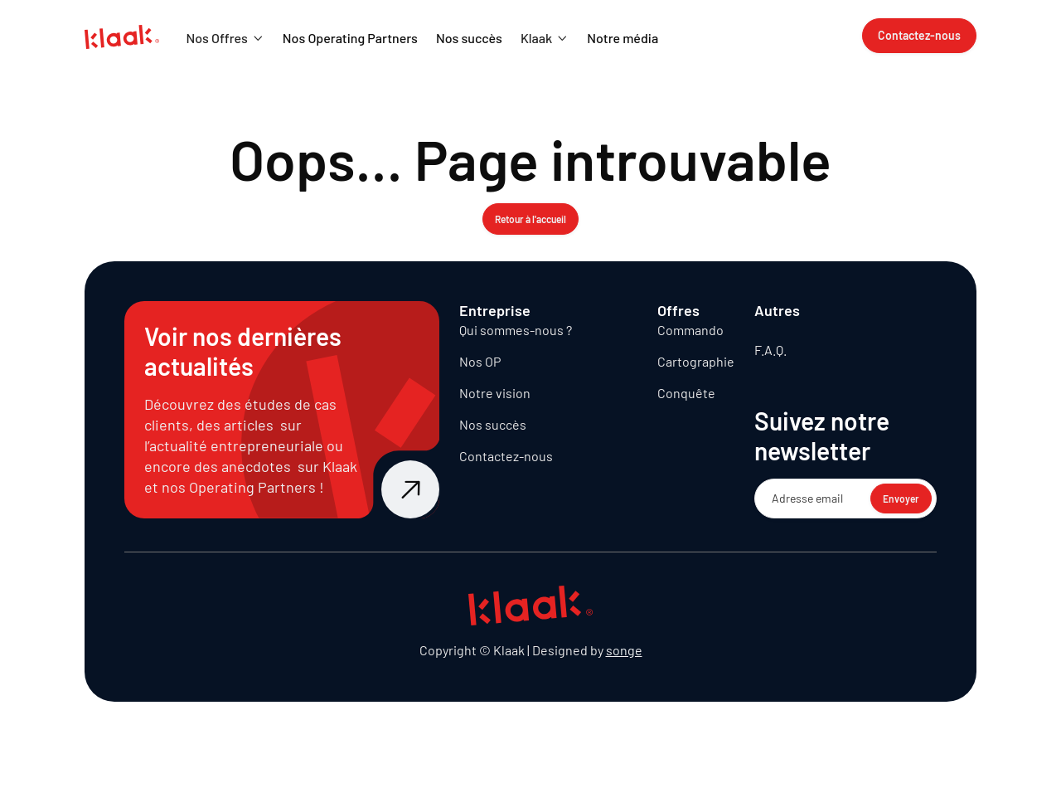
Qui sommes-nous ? (515, 330)
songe (624, 650)
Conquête (686, 393)
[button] (225, 38)
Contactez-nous (506, 456)
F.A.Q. (770, 350)
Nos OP (480, 361)
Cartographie (695, 361)
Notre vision (494, 393)
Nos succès (492, 424)
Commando (690, 330)
